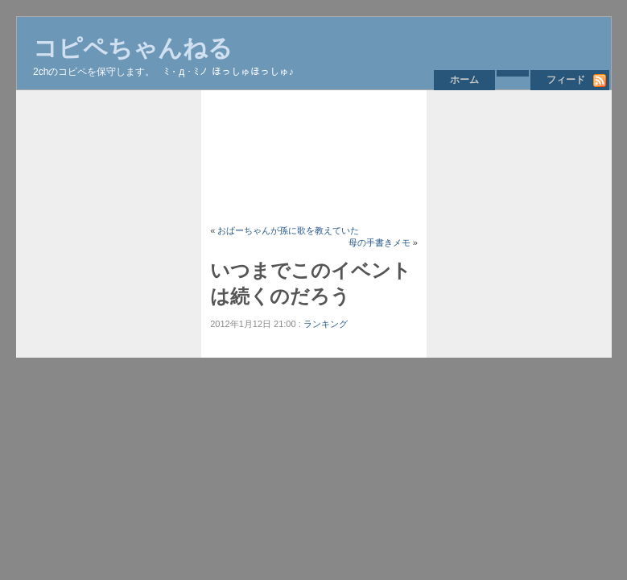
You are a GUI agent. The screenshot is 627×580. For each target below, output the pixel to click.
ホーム (464, 79)
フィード (566, 79)
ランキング (325, 324)
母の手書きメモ (379, 242)
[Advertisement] (314, 156)
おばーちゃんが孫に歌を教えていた (288, 230)
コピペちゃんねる (133, 48)
